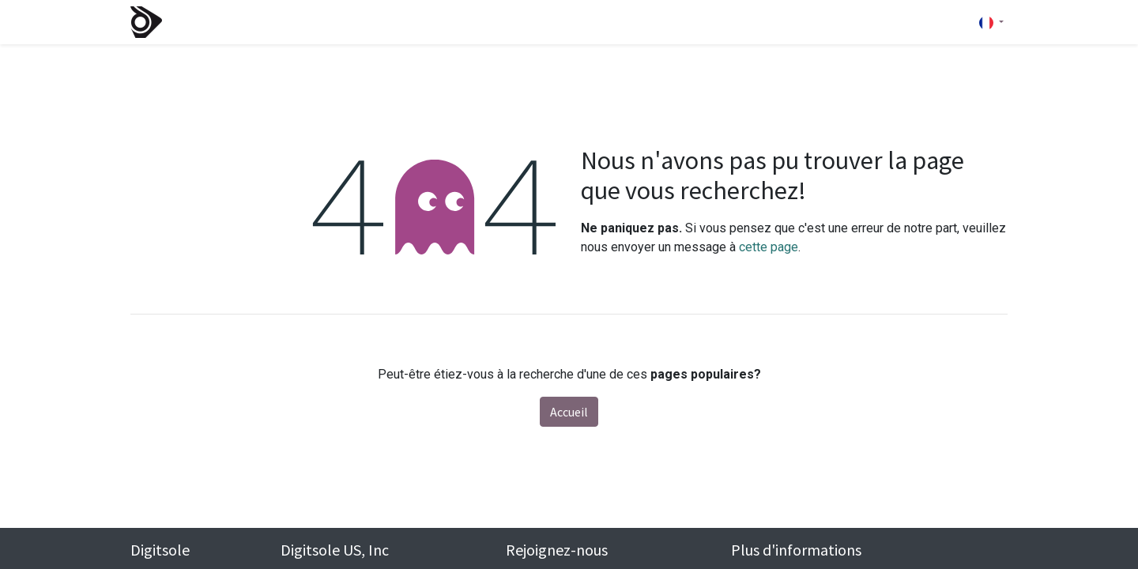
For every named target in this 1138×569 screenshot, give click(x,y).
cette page (768, 246)
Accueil (569, 412)
